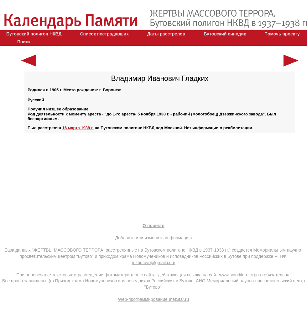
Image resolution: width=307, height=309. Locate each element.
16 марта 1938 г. (78, 127)
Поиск (23, 41)
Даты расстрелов (166, 33)
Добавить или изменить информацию (153, 237)
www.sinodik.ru (233, 274)
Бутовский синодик (225, 33)
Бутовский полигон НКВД (33, 33)
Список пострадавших (104, 33)
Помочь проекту (282, 33)
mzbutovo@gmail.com (153, 262)
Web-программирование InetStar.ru (153, 299)
